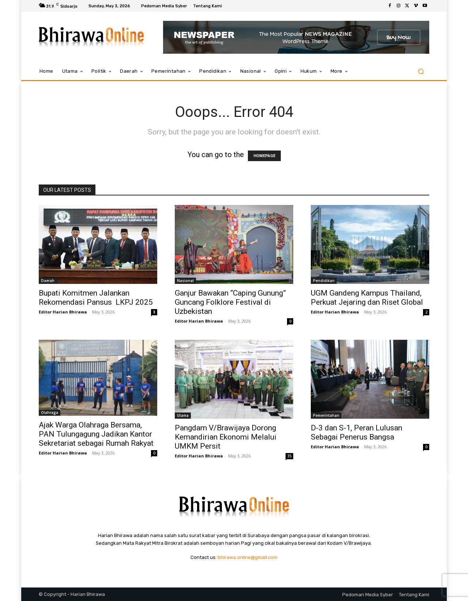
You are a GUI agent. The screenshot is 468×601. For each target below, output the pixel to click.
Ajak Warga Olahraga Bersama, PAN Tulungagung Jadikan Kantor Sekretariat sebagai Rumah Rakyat (96, 434)
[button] (420, 71)
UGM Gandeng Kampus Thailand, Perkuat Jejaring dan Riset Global (367, 298)
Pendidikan (324, 280)
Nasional (185, 280)
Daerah (47, 280)
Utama (183, 415)
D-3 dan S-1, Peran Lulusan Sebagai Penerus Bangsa (356, 432)
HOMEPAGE (264, 155)
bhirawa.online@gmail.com (248, 557)
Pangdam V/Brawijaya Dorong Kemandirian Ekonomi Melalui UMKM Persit (225, 436)
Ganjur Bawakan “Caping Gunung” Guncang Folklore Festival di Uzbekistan (230, 302)
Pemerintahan (326, 415)
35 (289, 456)
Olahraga (49, 412)
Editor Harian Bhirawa (63, 312)
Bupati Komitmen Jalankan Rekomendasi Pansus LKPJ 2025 (96, 298)
